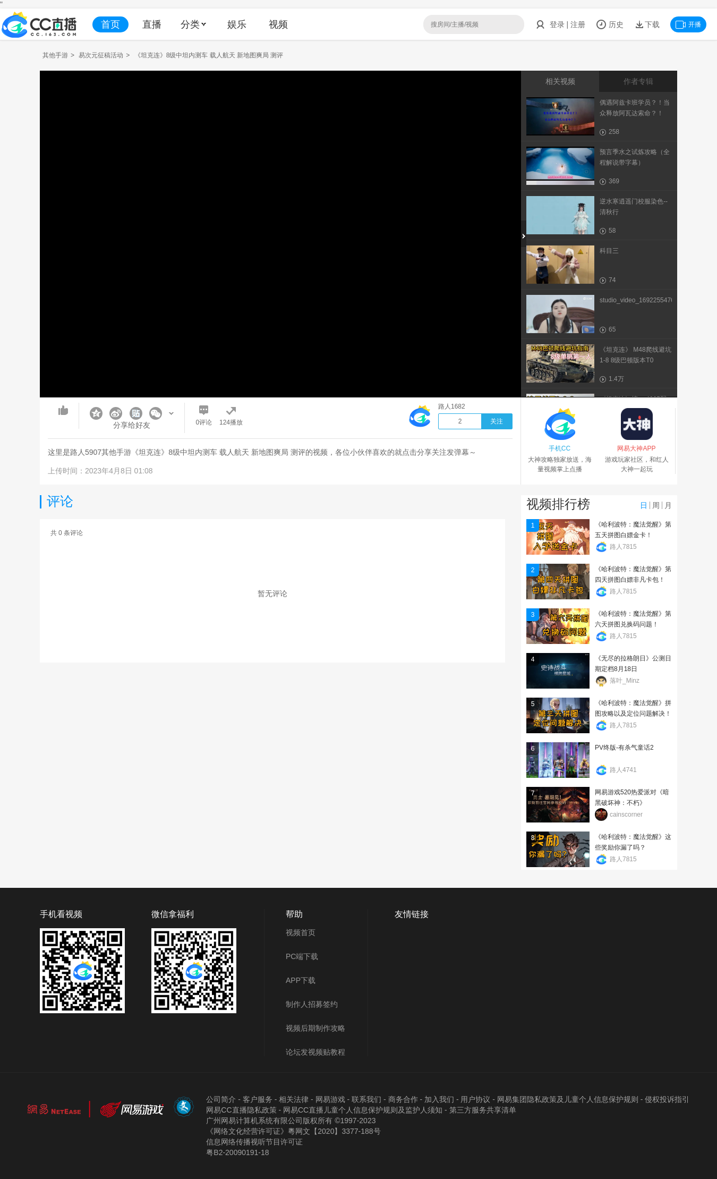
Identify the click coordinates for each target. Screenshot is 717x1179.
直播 (151, 24)
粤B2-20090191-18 (237, 1152)
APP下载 (300, 980)
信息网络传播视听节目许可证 (254, 1142)
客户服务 (257, 1099)
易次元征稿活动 (101, 55)
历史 (610, 24)
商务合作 (403, 1099)
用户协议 (475, 1099)
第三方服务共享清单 (482, 1110)
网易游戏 (330, 1099)
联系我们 (366, 1099)
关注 (496, 421)
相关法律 (294, 1099)
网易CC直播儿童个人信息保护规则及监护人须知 (362, 1110)
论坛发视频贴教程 (315, 1052)
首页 (110, 24)
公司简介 (221, 1099)
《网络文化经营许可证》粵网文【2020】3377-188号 (293, 1131)
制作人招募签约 (312, 1004)
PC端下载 (302, 956)
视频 (278, 24)
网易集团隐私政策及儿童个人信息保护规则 (567, 1099)
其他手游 (55, 55)
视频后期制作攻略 (315, 1028)
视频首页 (300, 932)
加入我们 (439, 1099)
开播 (688, 24)
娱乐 (236, 24)
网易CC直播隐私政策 (241, 1110)
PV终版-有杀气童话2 (624, 747)
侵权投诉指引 (667, 1099)
